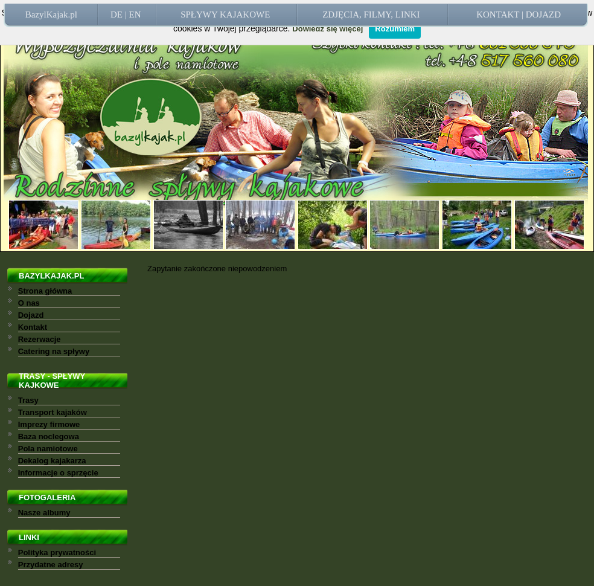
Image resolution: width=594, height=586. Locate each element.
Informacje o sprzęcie (58, 472)
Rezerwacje (39, 339)
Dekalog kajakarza (52, 460)
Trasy (28, 400)
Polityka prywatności (57, 552)
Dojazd (31, 315)
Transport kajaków (52, 412)
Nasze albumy (44, 512)
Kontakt (32, 327)
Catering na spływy (53, 351)
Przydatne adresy (50, 564)
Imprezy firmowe (49, 424)
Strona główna (45, 290)
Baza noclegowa (48, 436)
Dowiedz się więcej (327, 28)
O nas (29, 302)
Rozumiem (395, 28)
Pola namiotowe (48, 448)
